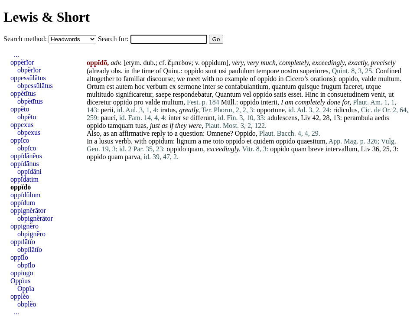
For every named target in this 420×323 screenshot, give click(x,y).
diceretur (99, 102)
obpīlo (26, 265)
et (249, 141)
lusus (106, 141)
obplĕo (26, 304)
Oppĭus (20, 280)
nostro (289, 71)
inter (209, 86)
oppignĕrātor (28, 210)
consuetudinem (348, 94)
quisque (308, 86)
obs (115, 71)
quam (195, 149)
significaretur (133, 94)
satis (280, 94)
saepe (163, 94)
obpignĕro (31, 234)
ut (391, 94)
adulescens (282, 117)
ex (172, 86)
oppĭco (19, 140)
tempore (268, 71)
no (219, 78)
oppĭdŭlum (25, 195)
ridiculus (345, 110)
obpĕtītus (30, 101)
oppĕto (19, 109)
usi (222, 71)
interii (269, 102)
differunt (202, 117)
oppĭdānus (24, 163)
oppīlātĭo (22, 241)
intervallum (342, 149)
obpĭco (26, 148)
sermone (189, 86)
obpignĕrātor (35, 218)
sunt (211, 71)
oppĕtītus (23, 93)
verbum (157, 86)
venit (378, 94)
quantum (284, 86)
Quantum (228, 94)
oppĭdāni (29, 171)
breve (316, 149)
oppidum (214, 62)
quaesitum (311, 141)
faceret (352, 86)
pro (138, 102)
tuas (141, 125)
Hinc (312, 94)
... (16, 54)
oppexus (21, 124)
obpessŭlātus (35, 85)
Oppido (245, 133)
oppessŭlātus (28, 78)
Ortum (96, 86)
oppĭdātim (24, 179)
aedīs (382, 117)
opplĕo (19, 296)
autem (124, 86)
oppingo (21, 273)
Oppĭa (25, 288)
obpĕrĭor (29, 70)
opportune (271, 110)
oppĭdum (22, 202)
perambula (358, 117)
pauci (108, 117)
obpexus (28, 132)
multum (389, 78)
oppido (193, 71)
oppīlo (19, 257)
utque (373, 86)
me (207, 141)
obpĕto (26, 117)
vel (247, 94)
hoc (140, 86)
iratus (168, 110)
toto (218, 141)
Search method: (26, 38)
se (220, 86)
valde (369, 78)
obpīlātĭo (29, 249)
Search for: (114, 38)
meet (193, 78)
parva (132, 156)
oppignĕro (24, 226)
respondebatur (192, 94)
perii (107, 110)
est (110, 86)
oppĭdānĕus (26, 156)
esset (294, 94)
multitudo (100, 94)
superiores (314, 71)
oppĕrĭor (22, 62)
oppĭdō (20, 187)
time (148, 71)
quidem (263, 141)
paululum (241, 71)
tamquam (120, 125)
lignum (186, 141)
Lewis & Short (46, 17)
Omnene (218, 133)
